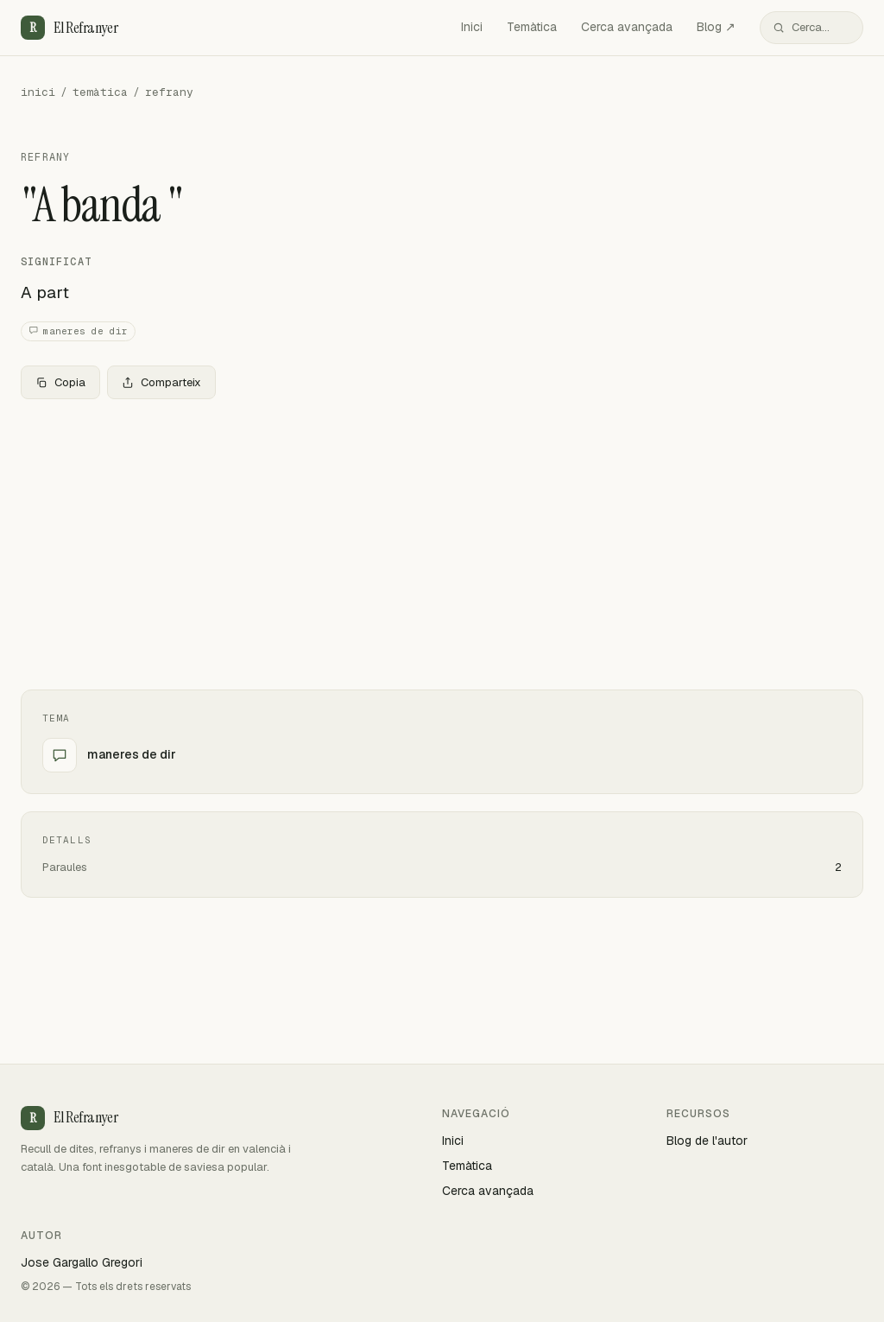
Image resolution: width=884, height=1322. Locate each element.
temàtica (100, 92)
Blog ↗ (716, 27)
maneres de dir (78, 331)
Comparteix (161, 382)
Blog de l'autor (707, 1140)
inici (38, 92)
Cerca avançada (626, 27)
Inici (472, 27)
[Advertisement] (442, 541)
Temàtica (532, 27)
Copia (60, 382)
